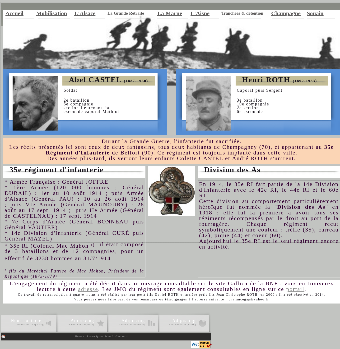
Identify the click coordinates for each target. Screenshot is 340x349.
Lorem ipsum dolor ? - (101, 336)
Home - (79, 336)
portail (295, 289)
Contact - (122, 336)
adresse (88, 289)
